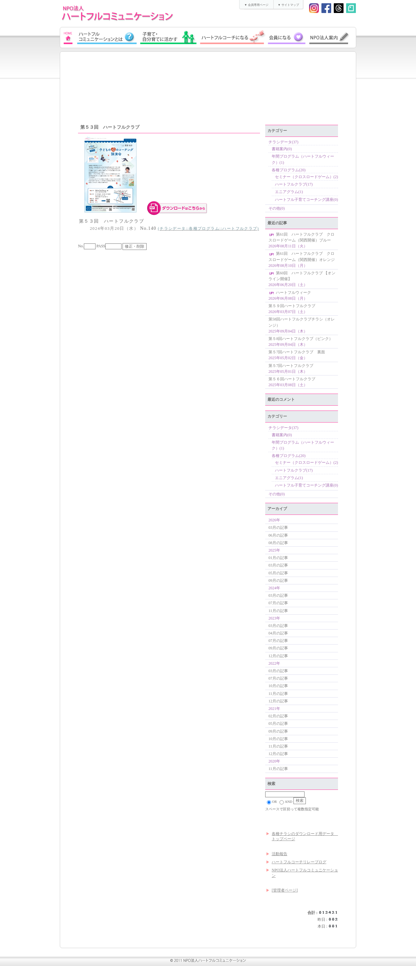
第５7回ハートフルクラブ (290, 365)
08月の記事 (278, 543)
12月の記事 (278, 656)
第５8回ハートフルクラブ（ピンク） (300, 338)
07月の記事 (278, 603)
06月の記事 (278, 535)
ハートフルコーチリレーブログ (299, 862)
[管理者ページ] (285, 890)
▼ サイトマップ (288, 5)
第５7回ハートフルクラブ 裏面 (296, 352)
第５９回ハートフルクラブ (291, 306)
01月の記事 (278, 557)
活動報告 (279, 854)
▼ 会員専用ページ (256, 5)
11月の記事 (278, 610)
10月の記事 (278, 686)
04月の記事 (278, 633)
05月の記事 (278, 573)
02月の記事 (278, 716)
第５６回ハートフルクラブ (291, 379)
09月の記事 (278, 580)
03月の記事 (278, 527)
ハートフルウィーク (289, 292)
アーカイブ (277, 508)
